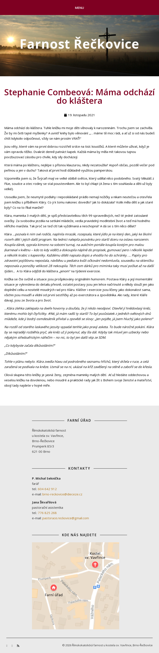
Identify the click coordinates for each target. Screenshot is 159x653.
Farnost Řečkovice (79, 43)
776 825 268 (47, 513)
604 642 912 (47, 489)
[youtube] (12, 646)
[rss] (18, 646)
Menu (79, 7)
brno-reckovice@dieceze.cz (62, 494)
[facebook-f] (7, 646)
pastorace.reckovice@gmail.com (65, 518)
